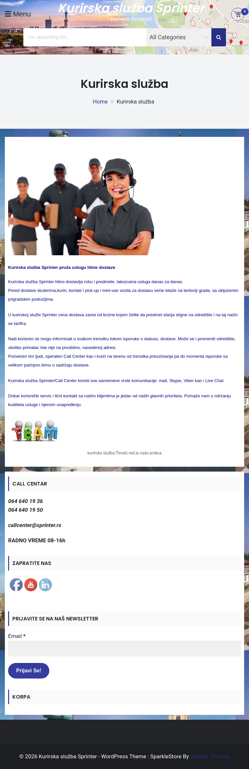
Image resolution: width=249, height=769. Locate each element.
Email (17, 636)
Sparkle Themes (210, 756)
